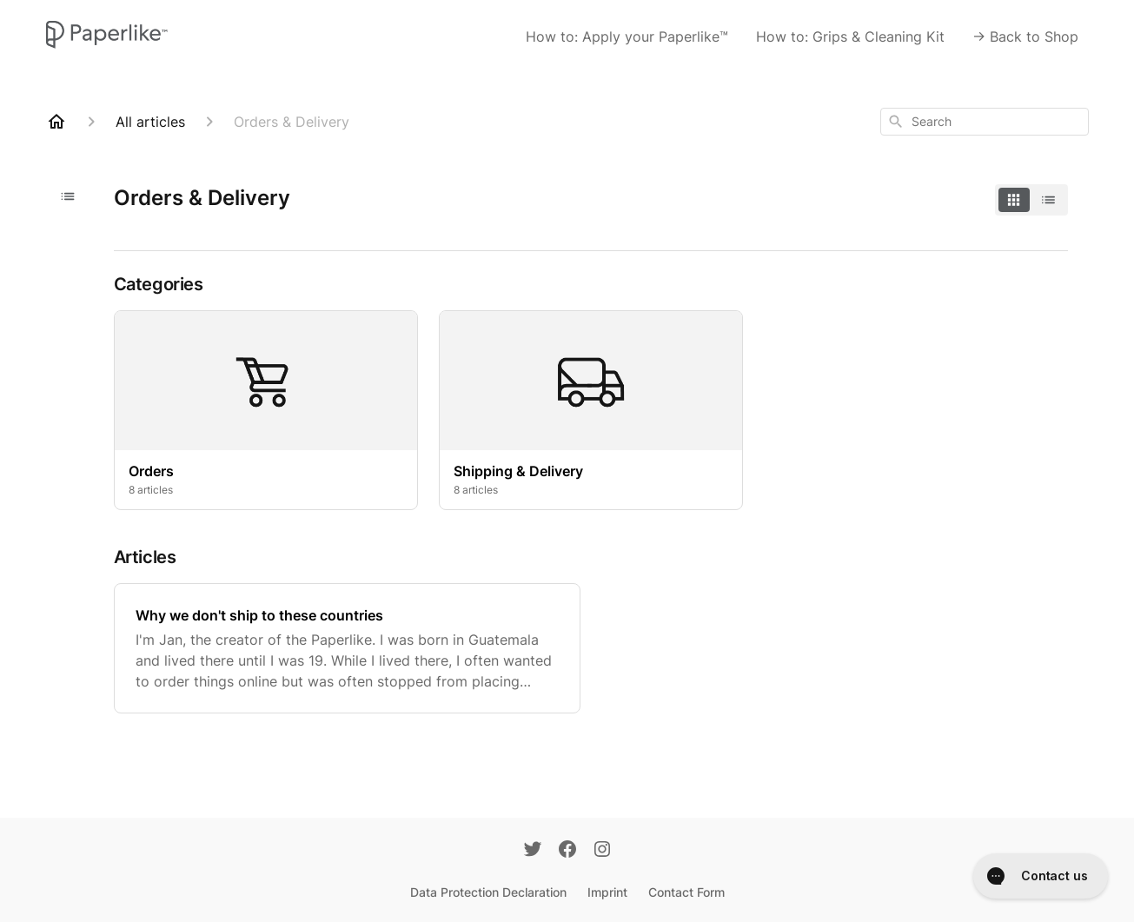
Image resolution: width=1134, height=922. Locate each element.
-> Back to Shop (1025, 36)
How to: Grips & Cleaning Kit (850, 36)
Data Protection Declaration (488, 892)
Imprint (607, 892)
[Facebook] (567, 851)
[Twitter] (532, 851)
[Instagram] (602, 851)
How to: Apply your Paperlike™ (627, 36)
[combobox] (984, 122)
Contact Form (686, 892)
